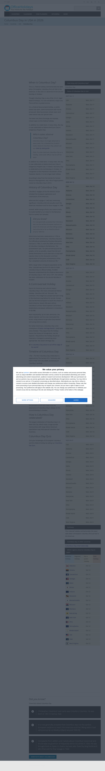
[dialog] (52, 385)
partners (26, 372)
